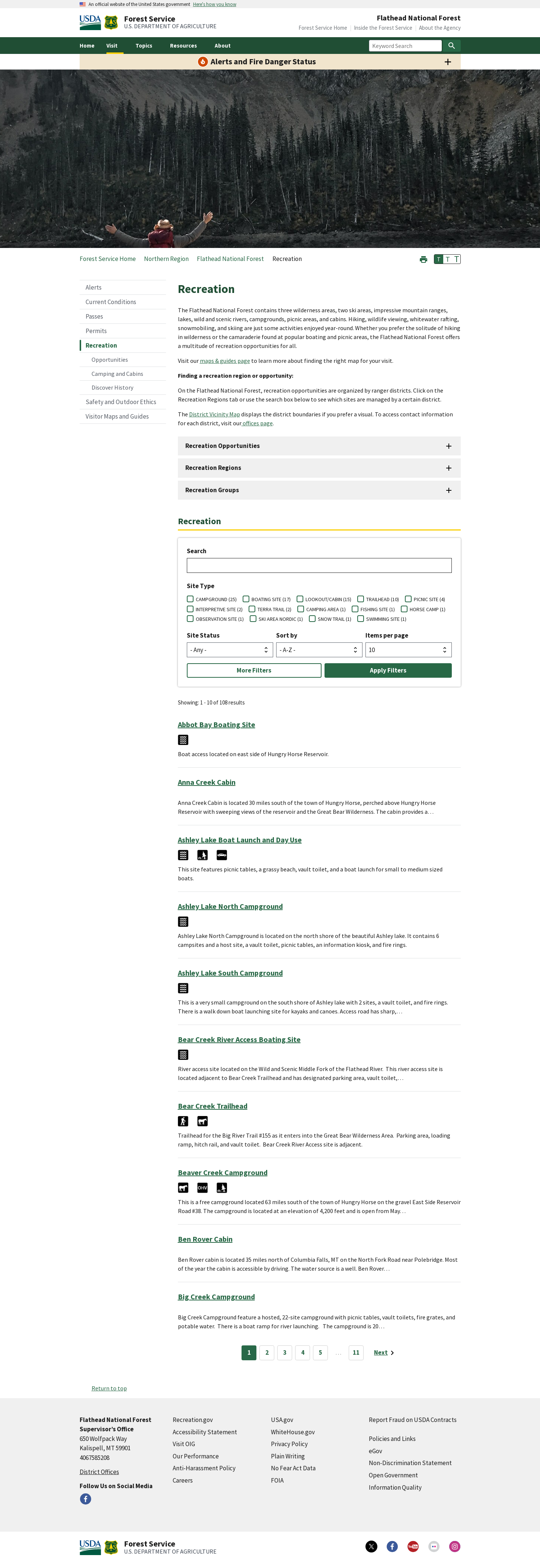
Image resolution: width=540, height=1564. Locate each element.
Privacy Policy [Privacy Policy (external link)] (289, 1444)
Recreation (101, 345)
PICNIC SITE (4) (429, 599)
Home (87, 45)
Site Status (203, 635)
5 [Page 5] (320, 1352)
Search (197, 551)
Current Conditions (111, 302)
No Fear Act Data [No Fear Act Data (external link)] (293, 1468)
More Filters (254, 670)
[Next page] (385, 1352)
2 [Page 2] (267, 1352)
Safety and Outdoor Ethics (121, 402)
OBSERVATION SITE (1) (220, 619)
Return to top (109, 1388)
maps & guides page (225, 360)
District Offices (99, 1472)
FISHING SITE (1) (378, 609)
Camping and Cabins (117, 373)
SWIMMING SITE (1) (386, 619)
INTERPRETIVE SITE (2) (219, 609)
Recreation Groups (212, 490)
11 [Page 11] (356, 1352)
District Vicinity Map (214, 414)
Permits (96, 331)
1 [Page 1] (249, 1352)
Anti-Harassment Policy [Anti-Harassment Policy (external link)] (204, 1468)
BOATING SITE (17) (271, 599)
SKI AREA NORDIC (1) (281, 619)
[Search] (452, 46)
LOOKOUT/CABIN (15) (328, 599)
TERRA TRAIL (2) (274, 609)
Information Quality (395, 1487)
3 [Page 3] (285, 1352)
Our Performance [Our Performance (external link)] (196, 1456)
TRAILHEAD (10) (382, 599)
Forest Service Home (322, 27)
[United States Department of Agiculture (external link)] (92, 22)
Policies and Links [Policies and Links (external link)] (392, 1439)
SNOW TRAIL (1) (334, 619)
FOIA (277, 1480)
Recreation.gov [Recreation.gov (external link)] (193, 1420)
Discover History (112, 387)
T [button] (439, 259)
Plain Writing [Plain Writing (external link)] (288, 1456)
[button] (423, 258)
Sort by (286, 635)
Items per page (386, 635)
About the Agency (440, 27)
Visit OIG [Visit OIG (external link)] (184, 1444)
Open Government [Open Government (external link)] (393, 1475)
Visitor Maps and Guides (117, 416)
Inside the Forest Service (383, 27)
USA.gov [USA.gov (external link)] (282, 1420)
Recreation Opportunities (222, 446)
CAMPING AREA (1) (326, 609)
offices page (257, 423)
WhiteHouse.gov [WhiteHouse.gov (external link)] (293, 1432)
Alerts (94, 287)
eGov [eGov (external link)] (375, 1451)
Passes (94, 316)
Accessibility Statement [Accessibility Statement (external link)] (205, 1432)
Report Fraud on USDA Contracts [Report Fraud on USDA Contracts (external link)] (413, 1420)
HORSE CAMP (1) (427, 609)
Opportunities (110, 359)
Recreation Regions (213, 468)
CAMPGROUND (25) (216, 599)
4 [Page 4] (302, 1352)
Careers (183, 1480)
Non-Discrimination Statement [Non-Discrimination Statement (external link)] (410, 1463)
